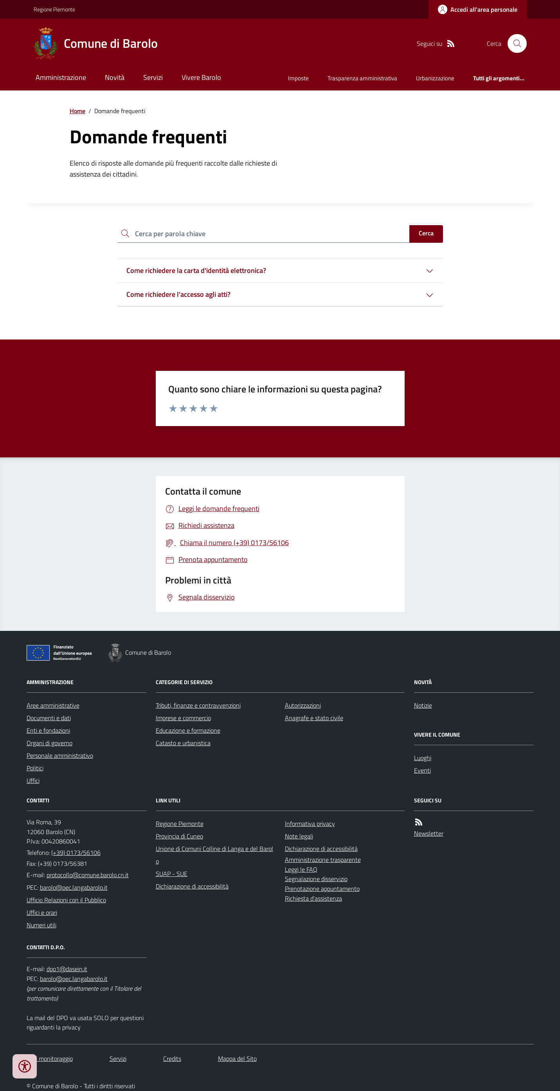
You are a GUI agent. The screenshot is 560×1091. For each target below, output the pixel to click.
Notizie (423, 705)
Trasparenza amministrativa (362, 78)
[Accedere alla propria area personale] (478, 9)
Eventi (422, 770)
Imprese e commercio (183, 718)
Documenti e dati (49, 718)
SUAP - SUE (171, 873)
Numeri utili (41, 925)
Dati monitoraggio (50, 1058)
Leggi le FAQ (301, 869)
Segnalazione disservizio (316, 878)
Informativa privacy (310, 823)
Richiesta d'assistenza (313, 898)
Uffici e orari (42, 912)
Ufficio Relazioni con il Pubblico (66, 900)
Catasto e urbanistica (183, 743)
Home (77, 111)
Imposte (298, 78)
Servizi (153, 77)
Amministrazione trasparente (323, 859)
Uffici (33, 780)
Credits (172, 1058)
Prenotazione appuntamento (322, 888)
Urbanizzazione (435, 78)
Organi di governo (49, 743)
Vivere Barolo (201, 77)
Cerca (426, 233)
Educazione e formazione (188, 730)
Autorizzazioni (303, 705)
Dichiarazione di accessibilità (192, 886)
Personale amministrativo (60, 755)
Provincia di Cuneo (179, 836)
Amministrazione (61, 77)
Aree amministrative (53, 705)
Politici (35, 768)
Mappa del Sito (237, 1058)
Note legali (299, 836)
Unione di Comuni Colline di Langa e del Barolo (214, 855)
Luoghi (422, 757)
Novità (114, 77)
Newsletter (428, 833)
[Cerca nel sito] (513, 43)
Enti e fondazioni (48, 730)
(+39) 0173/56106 (76, 852)
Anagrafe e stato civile (314, 718)
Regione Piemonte (54, 9)
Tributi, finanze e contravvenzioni (198, 705)
